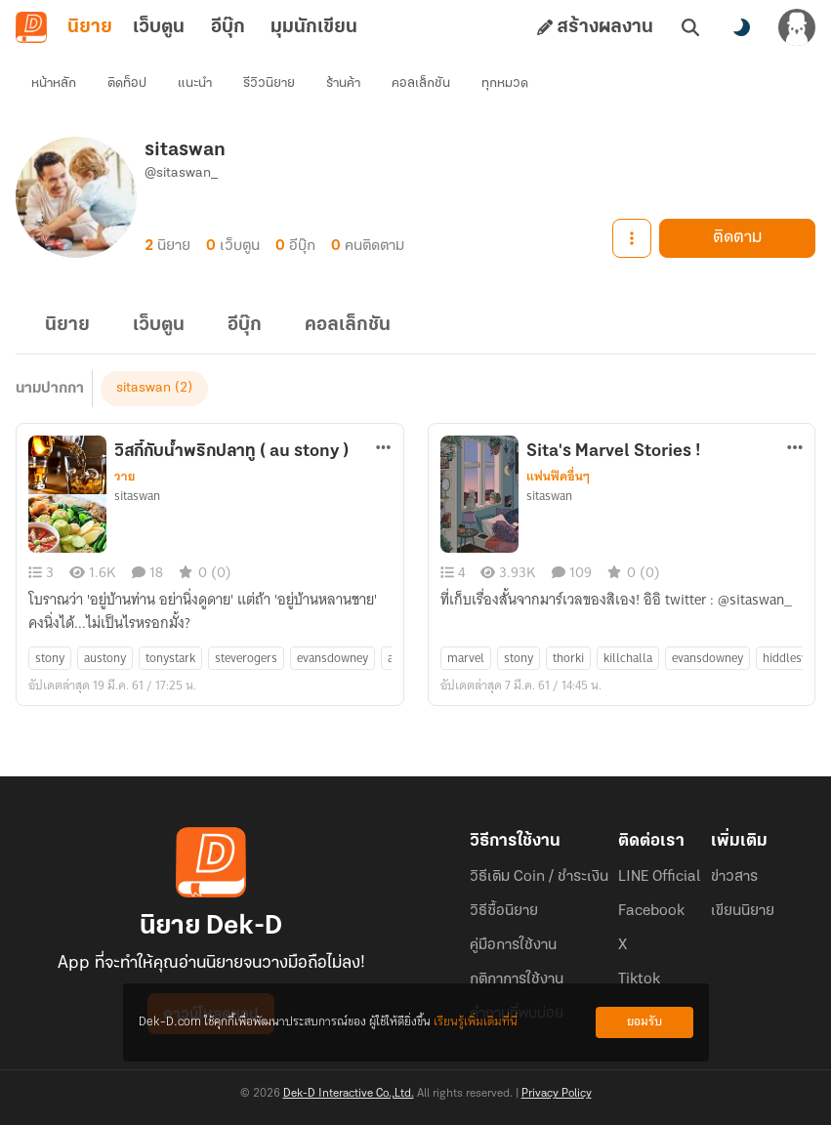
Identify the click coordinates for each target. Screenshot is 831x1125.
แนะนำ (195, 83)
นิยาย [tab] (89, 27)
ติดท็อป (126, 83)
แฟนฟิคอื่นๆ (558, 476)
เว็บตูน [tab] (159, 27)
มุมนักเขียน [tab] (313, 27)
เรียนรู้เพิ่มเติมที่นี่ (476, 1022)
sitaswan (143, 388)
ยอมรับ (644, 1022)
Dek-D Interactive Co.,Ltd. (348, 1094)
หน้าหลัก (53, 83)
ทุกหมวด (504, 83)
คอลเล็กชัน (421, 83)
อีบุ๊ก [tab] (228, 27)
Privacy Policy (556, 1094)
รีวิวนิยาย (269, 83)
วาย (124, 476)
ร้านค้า (343, 83)
